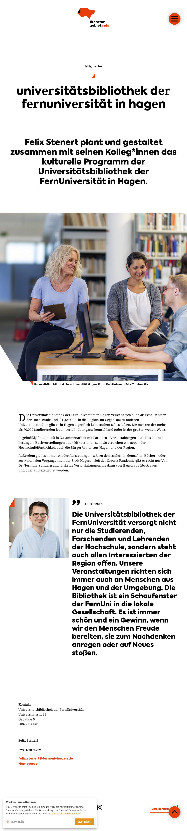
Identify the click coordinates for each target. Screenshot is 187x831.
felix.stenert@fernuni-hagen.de (45, 774)
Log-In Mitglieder (164, 809)
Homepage (28, 779)
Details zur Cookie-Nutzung (66, 813)
